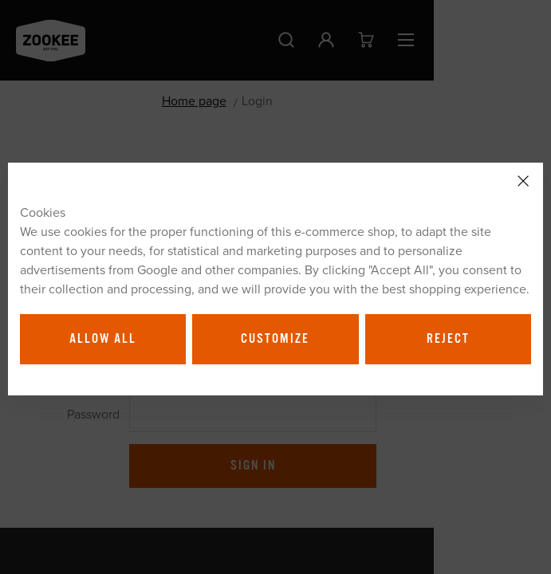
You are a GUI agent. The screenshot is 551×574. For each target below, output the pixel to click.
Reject (448, 339)
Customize (275, 339)
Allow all (102, 339)
